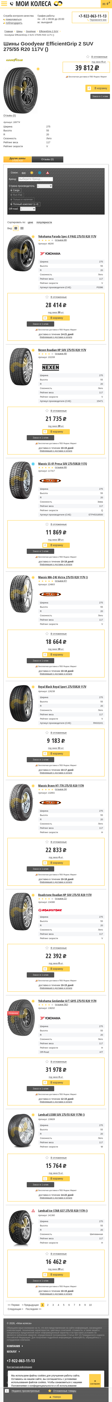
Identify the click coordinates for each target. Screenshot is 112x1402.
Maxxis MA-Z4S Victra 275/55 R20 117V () (63, 577)
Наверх (55, 1396)
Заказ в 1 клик (100, 96)
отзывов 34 (61, 789)
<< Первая (14, 1305)
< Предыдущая (30, 1305)
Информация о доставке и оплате (56, 337)
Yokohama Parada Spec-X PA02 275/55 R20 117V (67, 236)
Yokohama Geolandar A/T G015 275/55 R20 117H (67, 1001)
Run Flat (16, 194)
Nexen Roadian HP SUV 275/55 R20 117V (62, 350)
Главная (8, 31)
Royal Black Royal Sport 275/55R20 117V (62, 687)
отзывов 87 (61, 581)
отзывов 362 (61, 1004)
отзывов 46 (61, 353)
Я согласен (95, 1382)
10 (90, 1305)
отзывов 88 (61, 240)
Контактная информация (19, 1367)
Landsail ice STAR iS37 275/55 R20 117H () (63, 1211)
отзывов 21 (61, 898)
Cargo (15, 190)
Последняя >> (33, 1309)
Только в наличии (22, 199)
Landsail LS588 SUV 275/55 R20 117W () (61, 1114)
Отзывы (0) (47, 159)
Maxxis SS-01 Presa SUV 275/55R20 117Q (62, 464)
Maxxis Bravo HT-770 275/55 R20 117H (61, 786)
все (24, 172)
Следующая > (15, 1309)
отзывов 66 (61, 467)
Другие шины (17, 159)
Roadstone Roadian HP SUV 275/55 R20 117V (65, 895)
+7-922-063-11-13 (11, 4)
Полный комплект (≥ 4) (24, 204)
